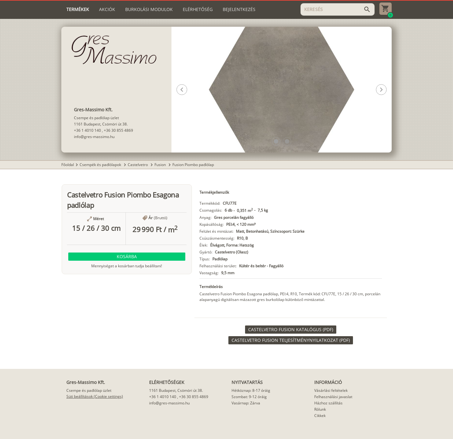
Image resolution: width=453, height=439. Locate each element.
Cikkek (320, 415)
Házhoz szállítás (328, 403)
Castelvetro (138, 164)
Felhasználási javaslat (333, 396)
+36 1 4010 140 (87, 130)
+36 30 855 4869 (118, 130)
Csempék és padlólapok (101, 164)
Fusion (160, 164)
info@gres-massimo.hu (94, 136)
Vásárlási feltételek (331, 390)
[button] (276, 141)
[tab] (77, 9)
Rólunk (320, 409)
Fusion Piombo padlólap (193, 164)
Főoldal (67, 164)
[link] (290, 329)
